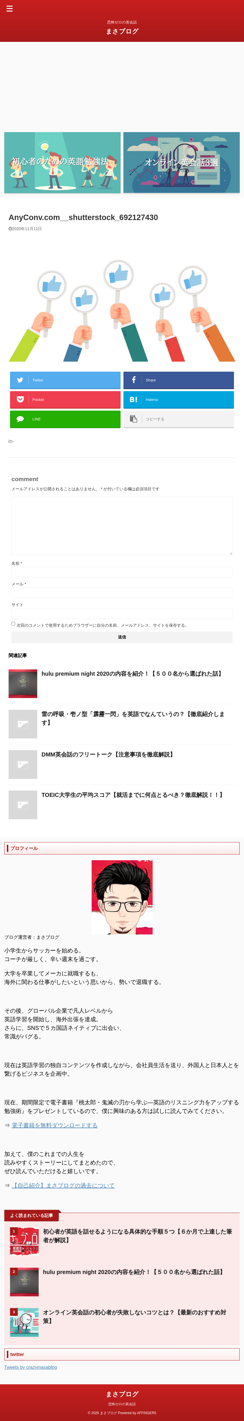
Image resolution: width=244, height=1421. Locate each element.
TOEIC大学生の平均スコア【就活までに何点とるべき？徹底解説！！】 (133, 795)
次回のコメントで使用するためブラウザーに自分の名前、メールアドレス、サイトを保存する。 (103, 625)
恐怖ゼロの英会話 (122, 1404)
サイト (17, 604)
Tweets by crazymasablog (30, 1367)
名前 (16, 563)
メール (18, 584)
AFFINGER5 (146, 1413)
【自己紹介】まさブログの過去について (63, 1185)
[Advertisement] (122, 85)
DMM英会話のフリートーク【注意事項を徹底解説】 (109, 754)
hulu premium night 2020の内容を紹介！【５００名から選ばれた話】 (133, 674)
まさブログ (122, 31)
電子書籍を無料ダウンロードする (55, 1125)
